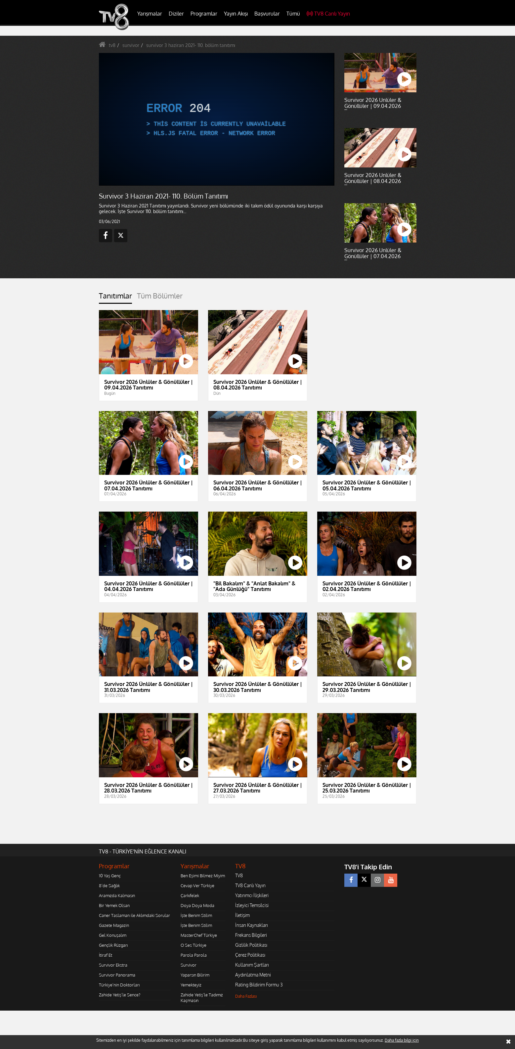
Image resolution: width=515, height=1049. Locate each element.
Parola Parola (194, 955)
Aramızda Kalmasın (117, 895)
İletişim (242, 915)
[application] (216, 119)
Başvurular (267, 13)
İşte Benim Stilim (196, 915)
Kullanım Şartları (252, 965)
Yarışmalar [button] (149, 13)
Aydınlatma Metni (253, 975)
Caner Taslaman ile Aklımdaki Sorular (134, 915)
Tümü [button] (293, 13)
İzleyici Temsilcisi (252, 905)
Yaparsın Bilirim (195, 975)
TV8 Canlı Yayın (328, 13)
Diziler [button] (176, 13)
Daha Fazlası (246, 996)
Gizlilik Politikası (251, 945)
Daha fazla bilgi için (402, 1040)
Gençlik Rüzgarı (113, 945)
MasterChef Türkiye (199, 935)
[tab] (115, 298)
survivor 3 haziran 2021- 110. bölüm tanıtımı (190, 45)
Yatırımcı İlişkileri (252, 895)
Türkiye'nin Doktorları (119, 984)
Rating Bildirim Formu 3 (259, 984)
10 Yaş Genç (110, 875)
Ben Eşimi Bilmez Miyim (203, 875)
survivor (130, 45)
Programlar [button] (204, 13)
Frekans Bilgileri (251, 935)
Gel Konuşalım (112, 935)
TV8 (239, 875)
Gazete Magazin (114, 925)
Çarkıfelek (190, 895)
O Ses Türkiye (193, 945)
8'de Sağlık (109, 885)
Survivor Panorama (117, 975)
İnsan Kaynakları (251, 925)
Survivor (188, 965)
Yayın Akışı (236, 13)
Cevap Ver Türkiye (197, 885)
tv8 (112, 45)
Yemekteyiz (191, 984)
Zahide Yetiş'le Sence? (119, 994)
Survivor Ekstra (113, 965)
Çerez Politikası (250, 955)
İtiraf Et (105, 955)
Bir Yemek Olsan (114, 905)
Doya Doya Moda (197, 905)
